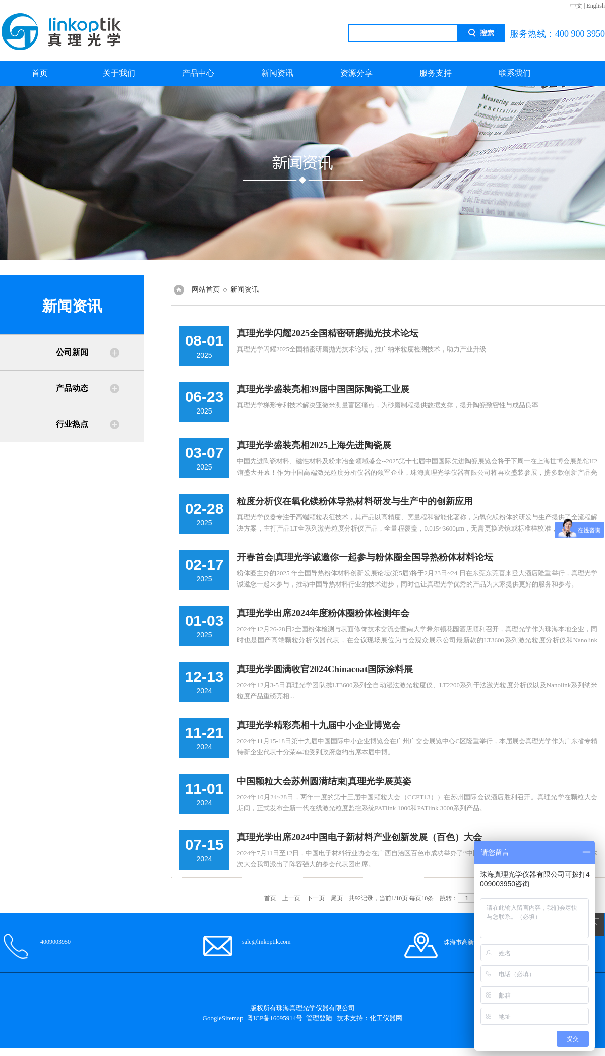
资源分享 (356, 73)
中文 (576, 5)
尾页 (337, 898)
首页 (40, 73)
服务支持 (435, 73)
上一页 (291, 898)
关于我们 (119, 73)
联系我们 (515, 73)
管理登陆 (319, 1018)
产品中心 (198, 73)
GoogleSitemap (223, 1018)
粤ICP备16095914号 (274, 1018)
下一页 (316, 898)
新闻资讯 (277, 73)
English (595, 5)
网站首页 (206, 290)
